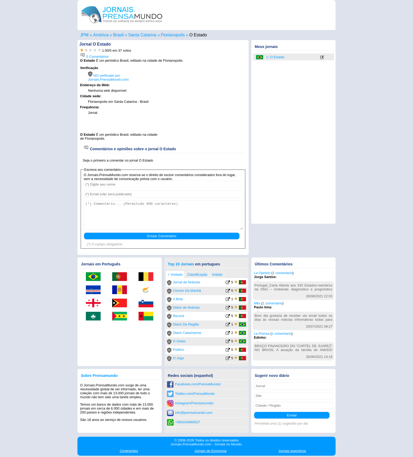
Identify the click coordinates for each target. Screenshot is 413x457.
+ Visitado (175, 274)
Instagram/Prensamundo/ (194, 403)
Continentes (129, 451)
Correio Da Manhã (187, 291)
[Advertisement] (202, 99)
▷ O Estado (275, 57)
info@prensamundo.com (194, 413)
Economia (211, 451)
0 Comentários (94, 57)
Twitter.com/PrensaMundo (195, 394)
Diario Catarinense (187, 333)
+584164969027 (187, 422)
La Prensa (261, 334)
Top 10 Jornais (181, 264)
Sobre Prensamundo (99, 375)
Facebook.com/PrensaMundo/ (198, 384)
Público (178, 350)
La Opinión (262, 273)
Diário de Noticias (186, 307)
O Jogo (178, 358)
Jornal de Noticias (186, 282)
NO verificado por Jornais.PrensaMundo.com (108, 77)
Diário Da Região (186, 324)
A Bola (178, 299)
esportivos (292, 451)
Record (178, 316)
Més (257, 303)
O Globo (179, 341)
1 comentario (282, 273)
